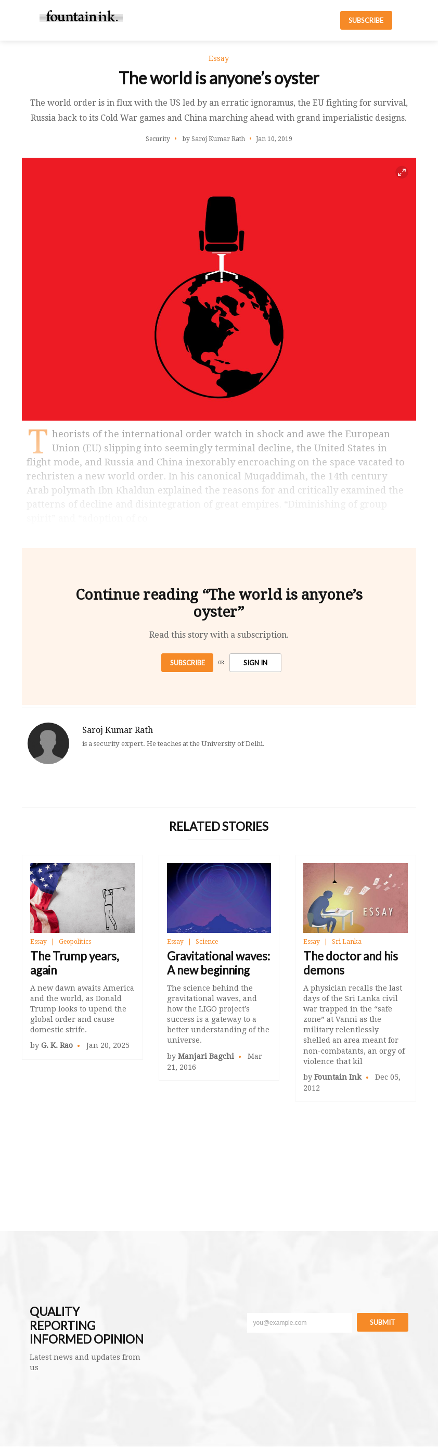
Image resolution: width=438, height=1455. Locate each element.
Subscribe (187, 663)
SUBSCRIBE (366, 20)
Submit (382, 1322)
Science (207, 941)
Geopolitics (75, 941)
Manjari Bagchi (206, 1056)
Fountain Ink (338, 1077)
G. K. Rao (57, 1045)
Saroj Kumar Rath (117, 730)
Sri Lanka (347, 941)
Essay (38, 941)
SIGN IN (255, 663)
